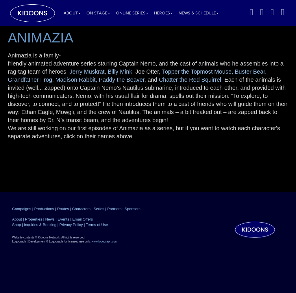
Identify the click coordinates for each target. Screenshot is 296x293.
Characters (81, 209)
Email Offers (82, 219)
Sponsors (132, 209)
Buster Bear (250, 71)
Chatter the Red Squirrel (190, 79)
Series (99, 209)
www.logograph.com (104, 241)
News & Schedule (199, 13)
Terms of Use (97, 225)
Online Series (132, 13)
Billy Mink (120, 71)
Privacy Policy (71, 225)
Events (63, 219)
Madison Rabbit (76, 79)
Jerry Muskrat (86, 71)
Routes (63, 209)
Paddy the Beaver (122, 79)
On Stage (98, 13)
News (50, 219)
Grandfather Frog (30, 79)
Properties (33, 219)
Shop (16, 225)
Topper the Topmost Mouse (197, 71)
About (72, 13)
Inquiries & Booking (40, 225)
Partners (114, 209)
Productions (44, 209)
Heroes (163, 13)
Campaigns (21, 209)
